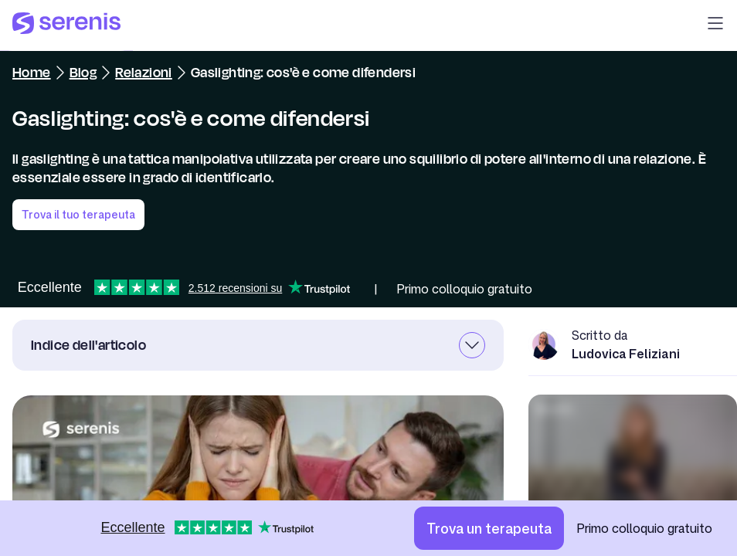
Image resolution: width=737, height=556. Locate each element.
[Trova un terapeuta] (489, 528)
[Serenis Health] (66, 25)
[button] (715, 25)
